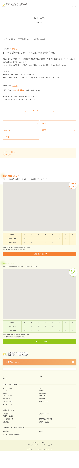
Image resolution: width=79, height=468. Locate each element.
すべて (6, 123)
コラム (5, 379)
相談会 (44, 123)
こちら (15, 85)
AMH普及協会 (19, 90)
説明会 (14, 49)
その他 (6, 137)
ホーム (5, 376)
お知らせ (12, 39)
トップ (5, 39)
